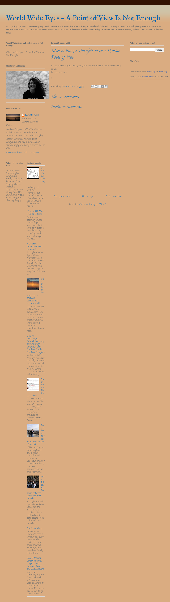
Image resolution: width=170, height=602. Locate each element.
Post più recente (62, 196)
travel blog (163, 72)
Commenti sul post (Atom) (92, 204)
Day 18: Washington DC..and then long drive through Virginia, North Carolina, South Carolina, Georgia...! (36, 344)
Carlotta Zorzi (32, 115)
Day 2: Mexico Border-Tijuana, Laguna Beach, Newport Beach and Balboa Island (35, 563)
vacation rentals (148, 77)
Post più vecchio (113, 196)
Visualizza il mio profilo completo (22, 152)
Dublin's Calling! (34, 528)
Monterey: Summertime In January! (35, 246)
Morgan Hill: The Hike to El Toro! (35, 213)
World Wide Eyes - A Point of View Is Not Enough (83, 18)
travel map (151, 72)
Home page (87, 196)
